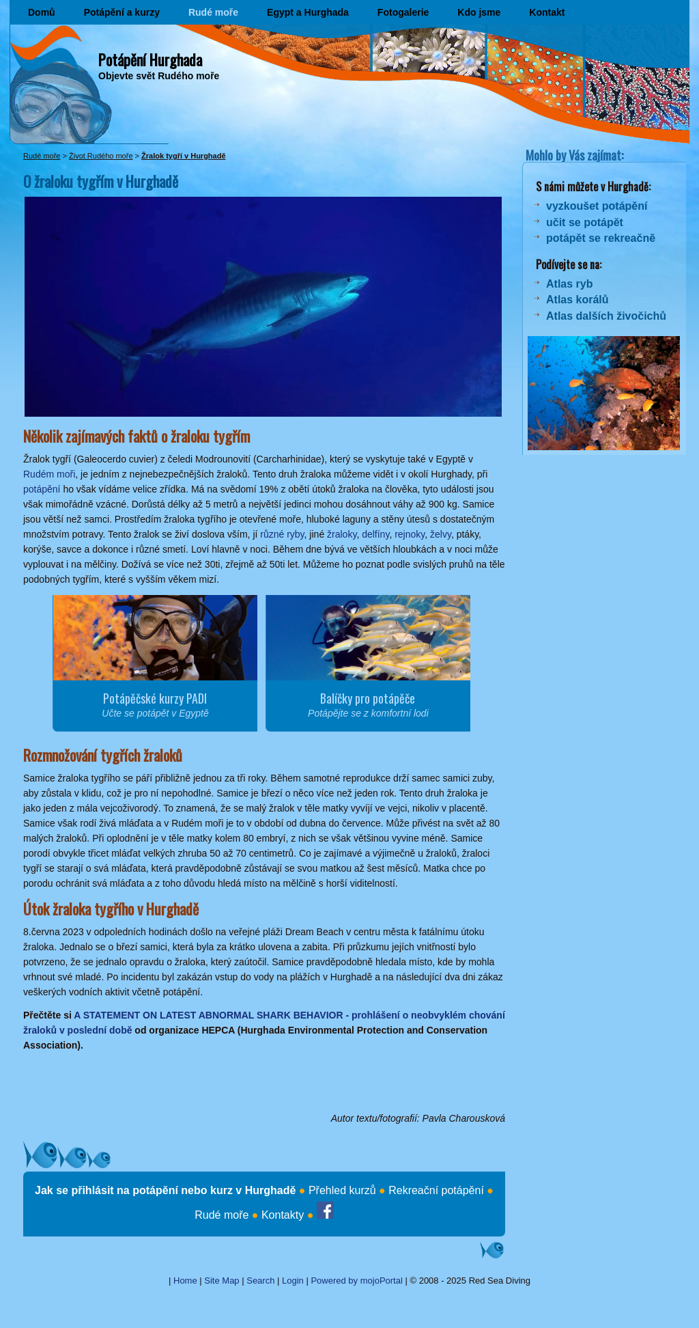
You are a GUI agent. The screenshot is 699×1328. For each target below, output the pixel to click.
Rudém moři (49, 474)
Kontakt (547, 12)
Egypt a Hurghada (308, 12)
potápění (42, 489)
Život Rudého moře (101, 156)
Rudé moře (213, 12)
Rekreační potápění (436, 1190)
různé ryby (282, 534)
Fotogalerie (403, 12)
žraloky (341, 534)
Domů (41, 12)
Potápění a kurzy (122, 12)
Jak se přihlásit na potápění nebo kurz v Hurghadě (165, 1190)
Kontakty (282, 1215)
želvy (440, 534)
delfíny (375, 534)
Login (293, 1280)
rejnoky (410, 534)
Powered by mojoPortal (356, 1280)
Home (185, 1280)
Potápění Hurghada (150, 59)
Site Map (221, 1280)
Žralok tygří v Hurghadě (183, 156)
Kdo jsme (478, 12)
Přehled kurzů (342, 1190)
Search (260, 1280)
